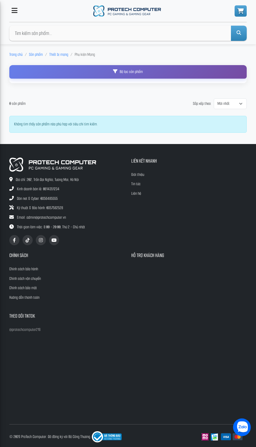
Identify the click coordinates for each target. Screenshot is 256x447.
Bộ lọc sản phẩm (128, 71)
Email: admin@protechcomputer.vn (41, 217)
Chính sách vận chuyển (25, 278)
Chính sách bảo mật (23, 288)
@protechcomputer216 (25, 329)
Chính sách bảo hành (23, 269)
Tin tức (136, 184)
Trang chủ (16, 54)
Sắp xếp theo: (202, 103)
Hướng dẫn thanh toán (24, 297)
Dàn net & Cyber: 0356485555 (37, 198)
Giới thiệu (137, 174)
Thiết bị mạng (58, 54)
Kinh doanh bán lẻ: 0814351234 (38, 189)
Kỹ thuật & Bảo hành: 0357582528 (40, 208)
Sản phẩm (36, 54)
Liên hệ (136, 193)
